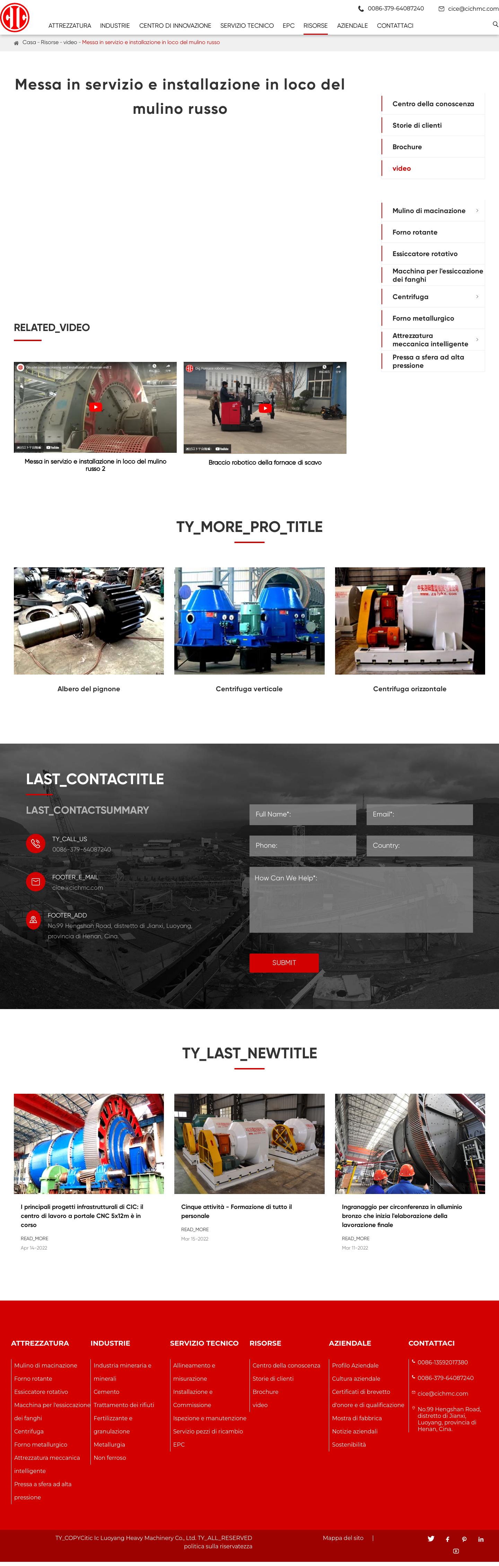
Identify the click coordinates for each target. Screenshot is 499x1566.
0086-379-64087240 (446, 1382)
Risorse (316, 25)
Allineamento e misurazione (194, 1376)
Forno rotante (415, 232)
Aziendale (352, 25)
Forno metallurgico (423, 318)
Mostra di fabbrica (357, 1422)
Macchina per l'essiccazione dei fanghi (438, 275)
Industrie (115, 25)
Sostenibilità (349, 1448)
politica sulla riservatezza (218, 1550)
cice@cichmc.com (473, 9)
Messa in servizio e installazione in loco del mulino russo (151, 42)
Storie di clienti (417, 125)
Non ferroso (110, 1461)
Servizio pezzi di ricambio (208, 1435)
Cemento (106, 1396)
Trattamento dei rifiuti (124, 1409)
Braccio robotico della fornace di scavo (265, 462)
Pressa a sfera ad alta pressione (428, 361)
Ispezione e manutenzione (210, 1422)
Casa (29, 42)
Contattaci (395, 25)
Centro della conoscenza (433, 104)
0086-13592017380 (443, 1366)
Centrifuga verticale (249, 692)
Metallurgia (109, 1448)
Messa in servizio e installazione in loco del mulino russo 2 (95, 465)
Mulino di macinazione (429, 210)
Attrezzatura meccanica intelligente (431, 339)
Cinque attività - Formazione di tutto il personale (236, 1215)
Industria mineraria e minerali (122, 1376)
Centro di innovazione (175, 25)
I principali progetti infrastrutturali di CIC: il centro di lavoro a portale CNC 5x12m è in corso (82, 1220)
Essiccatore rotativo (425, 253)
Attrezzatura (70, 25)
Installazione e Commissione (193, 1402)
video (70, 42)
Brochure (407, 147)
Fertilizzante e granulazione (113, 1429)
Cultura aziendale (356, 1382)
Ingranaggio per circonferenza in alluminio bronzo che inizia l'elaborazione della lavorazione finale (402, 1220)
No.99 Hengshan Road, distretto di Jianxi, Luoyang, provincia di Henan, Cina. (449, 1423)
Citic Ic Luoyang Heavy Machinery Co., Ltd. (138, 1542)
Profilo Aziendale (355, 1369)
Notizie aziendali (354, 1435)
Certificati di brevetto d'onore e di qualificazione (368, 1402)
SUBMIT (284, 967)
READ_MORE (34, 1242)
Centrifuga (411, 297)
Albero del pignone (89, 692)
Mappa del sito (343, 1542)
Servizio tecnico (247, 25)
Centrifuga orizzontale (410, 692)
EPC (289, 25)
